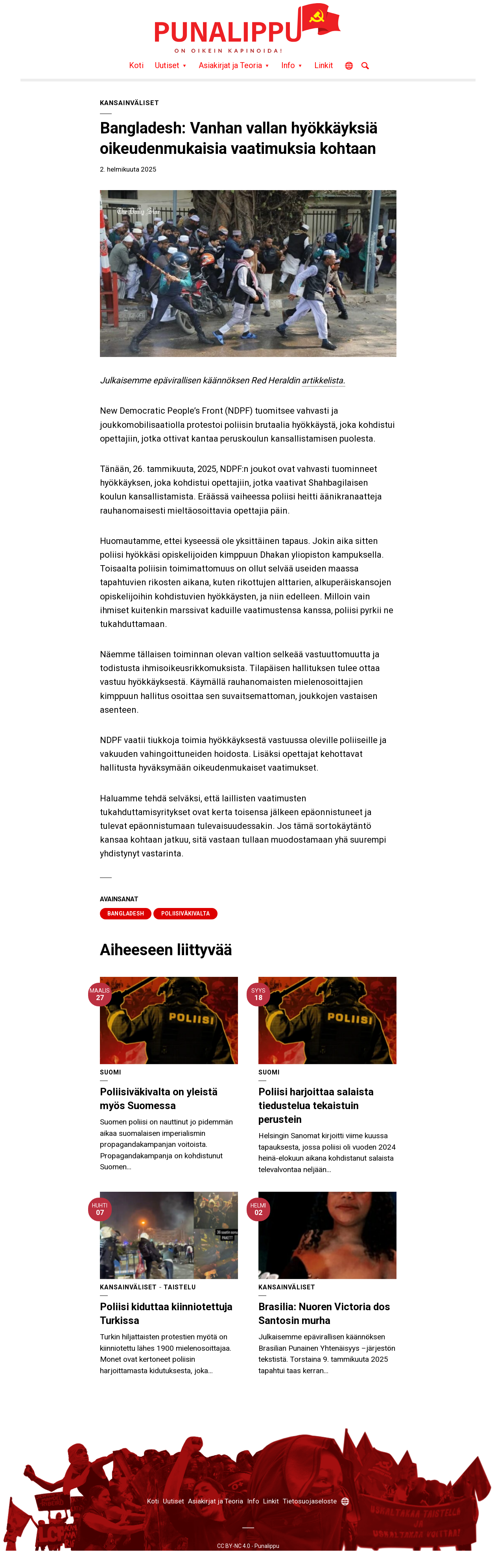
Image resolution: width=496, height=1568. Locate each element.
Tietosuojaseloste (310, 1501)
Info (288, 65)
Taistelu (180, 1287)
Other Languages (349, 68)
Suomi (111, 1072)
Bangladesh (126, 913)
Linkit (323, 65)
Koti (136, 65)
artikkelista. (324, 380)
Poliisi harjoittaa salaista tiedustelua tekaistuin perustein (316, 1105)
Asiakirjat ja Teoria (230, 65)
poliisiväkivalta (186, 913)
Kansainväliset (130, 103)
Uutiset (167, 65)
